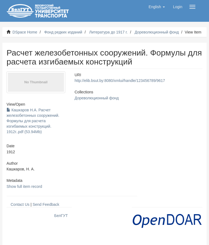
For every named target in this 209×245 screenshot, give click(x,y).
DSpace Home (25, 32)
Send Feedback (46, 204)
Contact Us (20, 204)
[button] (157, 7)
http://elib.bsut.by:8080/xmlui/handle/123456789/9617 (120, 80)
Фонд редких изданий (63, 32)
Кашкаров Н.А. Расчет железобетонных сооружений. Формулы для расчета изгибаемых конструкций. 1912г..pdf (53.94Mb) (33, 121)
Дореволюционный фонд (157, 32)
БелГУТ (61, 215)
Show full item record (24, 186)
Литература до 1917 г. (108, 32)
